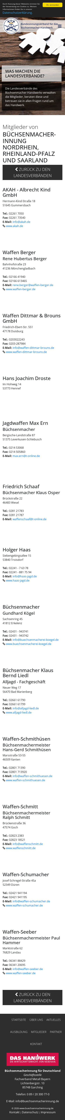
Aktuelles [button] (53, 1020)
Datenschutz (30, 1112)
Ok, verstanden (52, 5)
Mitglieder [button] (38, 1032)
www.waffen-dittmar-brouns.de (26, 352)
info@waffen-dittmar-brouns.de (33, 347)
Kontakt (14, 1112)
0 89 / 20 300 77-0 (38, 1094)
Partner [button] (56, 1032)
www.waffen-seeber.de (21, 973)
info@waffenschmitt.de (28, 844)
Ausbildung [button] (19, 1032)
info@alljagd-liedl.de (26, 708)
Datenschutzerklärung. (18, 13)
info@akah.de (21, 222)
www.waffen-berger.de (20, 289)
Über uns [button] (36, 1020)
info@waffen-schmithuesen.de (32, 776)
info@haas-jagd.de (25, 576)
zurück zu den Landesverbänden (33, 172)
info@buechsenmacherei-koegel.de (36, 640)
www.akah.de (14, 226)
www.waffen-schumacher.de (24, 905)
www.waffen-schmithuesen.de (25, 780)
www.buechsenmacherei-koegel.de (28, 644)
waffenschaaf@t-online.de (29, 519)
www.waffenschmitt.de (21, 848)
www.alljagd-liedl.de (19, 712)
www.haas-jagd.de (17, 580)
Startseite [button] (18, 1020)
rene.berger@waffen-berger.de (33, 285)
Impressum (48, 1112)
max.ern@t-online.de (26, 456)
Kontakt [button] (36, 1044)
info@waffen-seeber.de (28, 969)
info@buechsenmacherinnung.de (37, 1101)
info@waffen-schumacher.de (31, 901)
